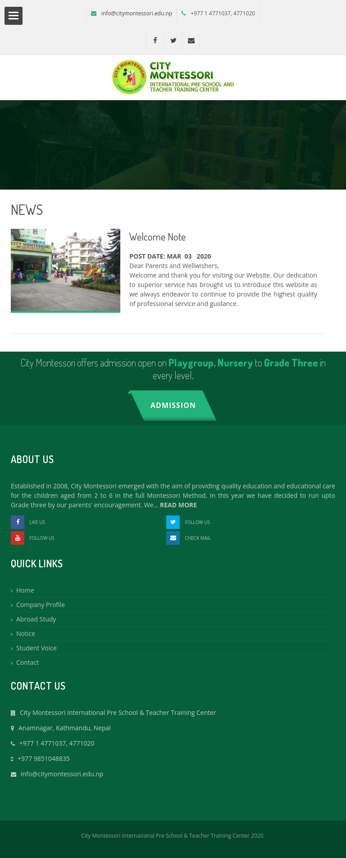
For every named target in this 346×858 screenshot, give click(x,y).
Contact (27, 662)
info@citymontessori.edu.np (136, 13)
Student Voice (36, 648)
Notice (25, 633)
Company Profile (40, 604)
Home (25, 590)
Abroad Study (36, 619)
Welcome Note (157, 236)
